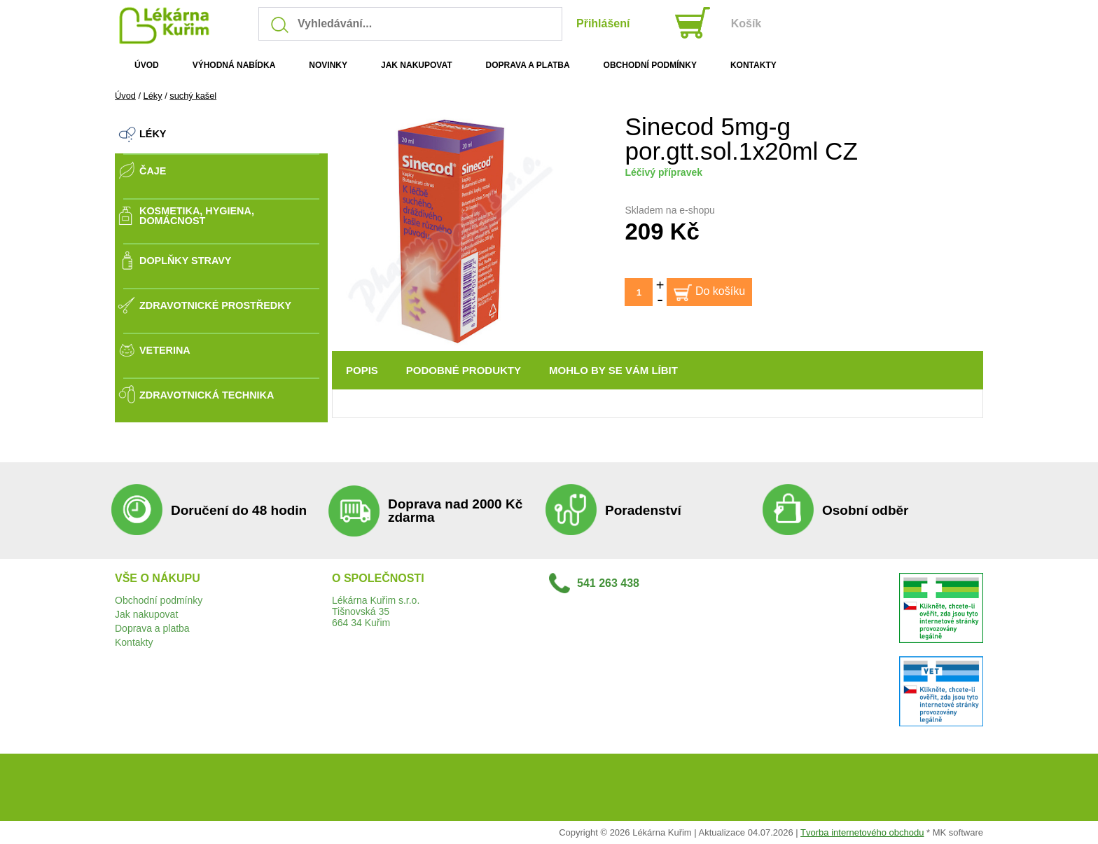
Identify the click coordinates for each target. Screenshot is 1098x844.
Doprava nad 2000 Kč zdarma (455, 511)
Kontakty (134, 642)
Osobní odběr (865, 510)
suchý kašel (192, 95)
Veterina (164, 350)
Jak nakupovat (146, 614)
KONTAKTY (753, 65)
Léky (153, 95)
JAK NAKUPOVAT (416, 65)
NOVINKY (328, 65)
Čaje (152, 171)
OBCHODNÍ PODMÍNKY (650, 65)
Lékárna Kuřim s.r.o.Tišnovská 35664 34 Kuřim (375, 611)
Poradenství (643, 510)
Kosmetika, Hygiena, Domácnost (196, 216)
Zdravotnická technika (206, 395)
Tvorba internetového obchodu (862, 832)
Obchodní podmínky (158, 600)
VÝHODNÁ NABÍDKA (234, 65)
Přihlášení (603, 23)
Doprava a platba (152, 628)
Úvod (125, 95)
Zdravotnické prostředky (215, 305)
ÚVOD (146, 65)
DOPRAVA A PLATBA (528, 65)
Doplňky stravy (185, 260)
